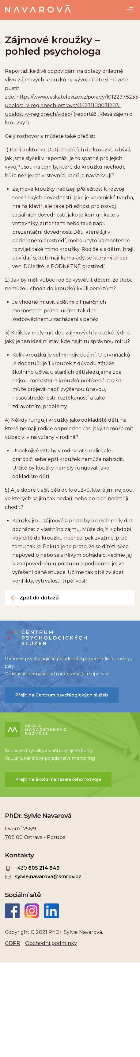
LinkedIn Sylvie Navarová (51, 910)
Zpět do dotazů (39, 598)
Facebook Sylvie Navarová (12, 910)
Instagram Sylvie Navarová (32, 910)
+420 (37, 868)
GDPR (12, 943)
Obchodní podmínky (51, 943)
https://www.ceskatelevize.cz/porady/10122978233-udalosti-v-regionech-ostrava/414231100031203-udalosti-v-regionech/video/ (72, 105)
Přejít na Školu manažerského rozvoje (58, 779)
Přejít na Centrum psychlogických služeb (61, 695)
